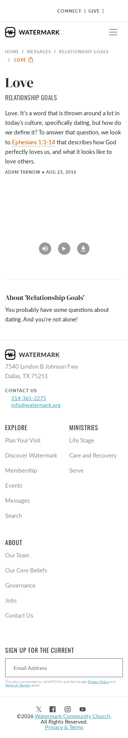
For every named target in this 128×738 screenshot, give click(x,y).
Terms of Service (17, 685)
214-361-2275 (28, 397)
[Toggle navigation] (113, 32)
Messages (39, 51)
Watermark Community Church (72, 716)
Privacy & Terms (64, 726)
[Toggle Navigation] (111, 11)
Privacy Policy (98, 681)
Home (12, 51)
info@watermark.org (35, 404)
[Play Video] (64, 246)
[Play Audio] (45, 246)
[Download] (83, 246)
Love (24, 60)
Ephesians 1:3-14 (33, 142)
